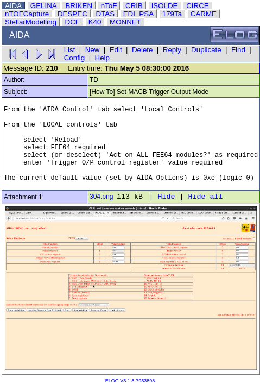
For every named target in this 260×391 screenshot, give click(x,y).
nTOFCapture (27, 14)
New (92, 50)
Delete (142, 50)
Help (102, 58)
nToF (109, 6)
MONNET (125, 22)
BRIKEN (78, 6)
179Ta (172, 14)
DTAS (105, 14)
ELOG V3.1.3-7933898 (130, 380)
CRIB (134, 6)
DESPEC (72, 14)
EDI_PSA (138, 14)
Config (74, 58)
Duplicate (206, 50)
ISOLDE (164, 6)
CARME (204, 14)
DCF (72, 22)
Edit (116, 50)
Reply (172, 50)
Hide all (205, 197)
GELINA (43, 6)
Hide (166, 197)
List (69, 50)
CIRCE (197, 6)
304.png (101, 196)
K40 (95, 22)
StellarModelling (30, 22)
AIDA (13, 6)
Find (238, 50)
